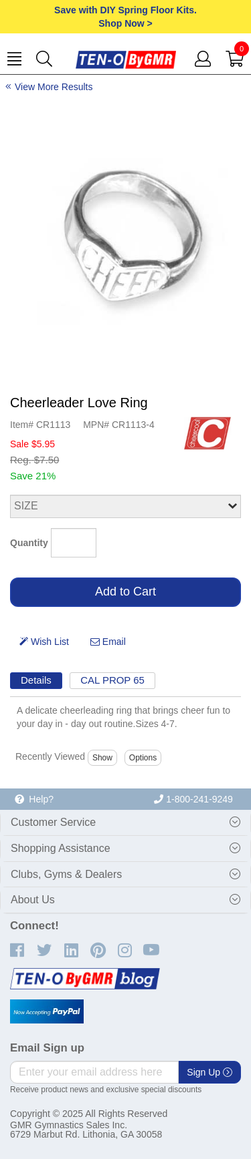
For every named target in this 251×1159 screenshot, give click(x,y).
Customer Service (53, 822)
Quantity (29, 542)
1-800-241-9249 (193, 799)
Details (36, 680)
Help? (34, 799)
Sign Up (209, 1072)
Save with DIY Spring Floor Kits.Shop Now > (125, 17)
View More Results (53, 86)
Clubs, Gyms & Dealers (66, 874)
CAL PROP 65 (112, 680)
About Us (33, 899)
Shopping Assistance (60, 848)
